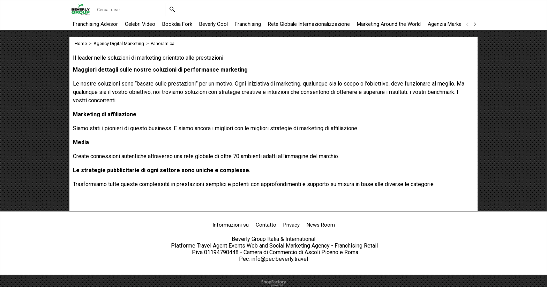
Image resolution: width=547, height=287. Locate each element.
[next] (474, 24)
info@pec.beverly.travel (279, 259)
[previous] (467, 24)
